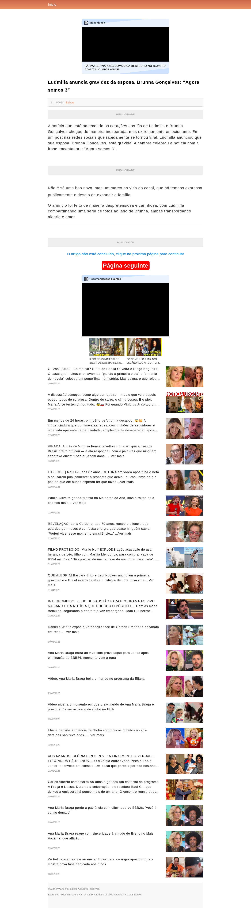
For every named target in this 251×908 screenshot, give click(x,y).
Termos (86, 894)
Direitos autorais (113, 894)
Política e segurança (71, 894)
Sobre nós (53, 894)
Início (52, 4)
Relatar (70, 102)
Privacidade (97, 894)
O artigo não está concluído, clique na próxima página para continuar (125, 254)
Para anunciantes (132, 894)
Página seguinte (125, 265)
